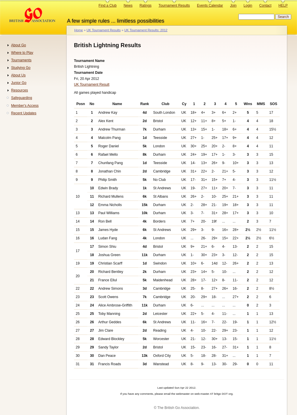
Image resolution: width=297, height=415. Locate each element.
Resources (19, 90)
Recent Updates (23, 113)
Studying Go (20, 68)
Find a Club (108, 5)
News (128, 5)
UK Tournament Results (103, 30)
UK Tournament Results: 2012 (145, 30)
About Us (18, 75)
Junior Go (18, 83)
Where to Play (22, 53)
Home (78, 30)
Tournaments (21, 60)
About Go (18, 45)
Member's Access (25, 106)
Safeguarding (21, 98)
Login (248, 5)
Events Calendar (210, 5)
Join (233, 5)
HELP (283, 5)
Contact (265, 5)
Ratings (145, 5)
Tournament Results (174, 5)
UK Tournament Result (91, 84)
